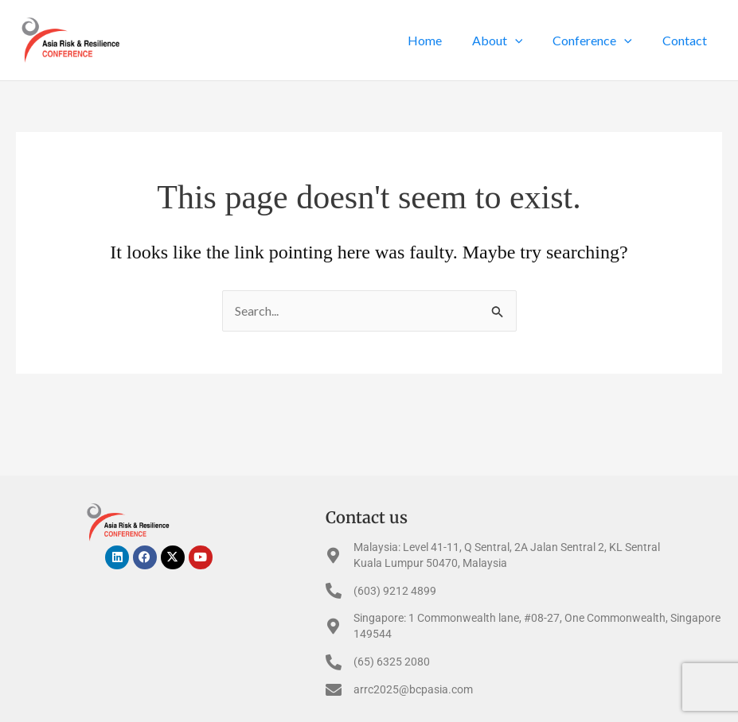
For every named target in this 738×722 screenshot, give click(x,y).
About (509, 40)
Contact (687, 40)
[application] (527, 40)
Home (441, 40)
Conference (599, 40)
